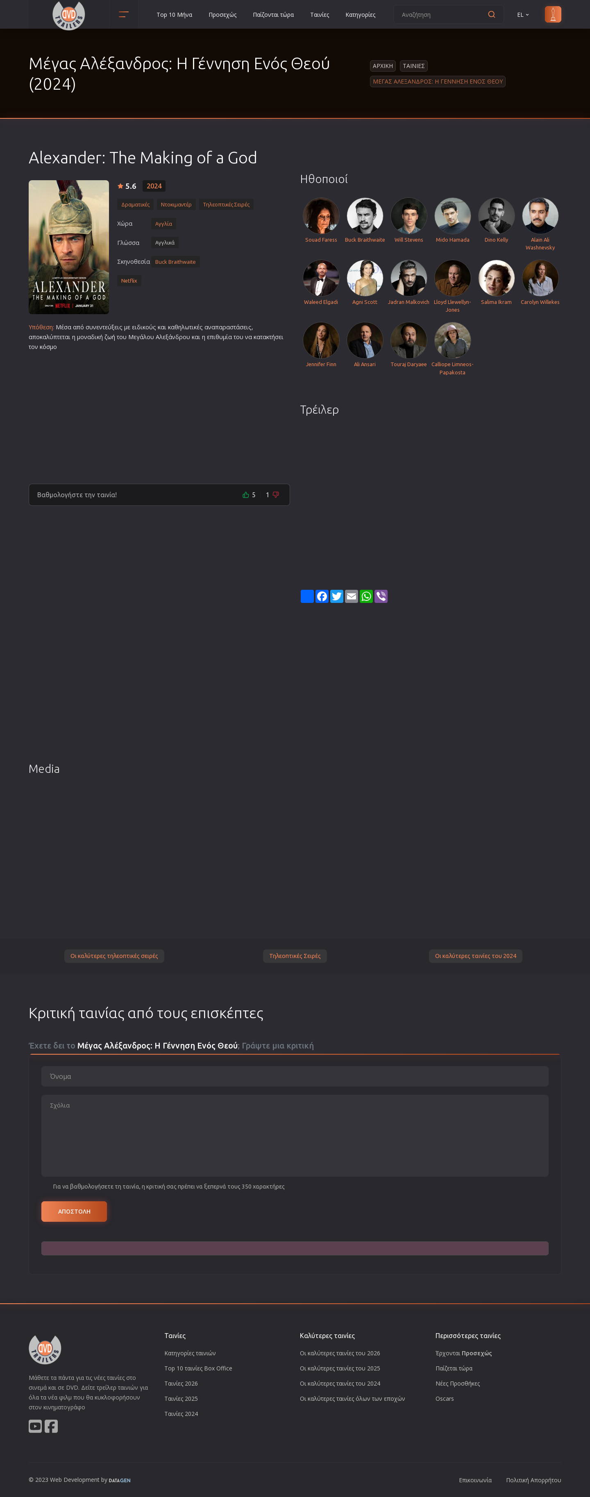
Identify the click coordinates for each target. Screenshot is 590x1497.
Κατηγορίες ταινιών (190, 1353)
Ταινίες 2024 (181, 1414)
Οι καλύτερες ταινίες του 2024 (475, 956)
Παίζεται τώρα (454, 1368)
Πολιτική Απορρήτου (533, 1480)
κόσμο (48, 347)
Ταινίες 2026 (181, 1383)
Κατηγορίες (360, 14)
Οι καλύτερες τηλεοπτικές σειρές (114, 956)
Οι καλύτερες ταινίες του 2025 (340, 1368)
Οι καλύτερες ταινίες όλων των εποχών (352, 1398)
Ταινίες (319, 14)
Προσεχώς (222, 14)
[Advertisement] (159, 414)
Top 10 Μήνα (174, 14)
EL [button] (523, 14)
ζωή (109, 337)
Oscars (445, 1398)
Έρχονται (464, 1353)
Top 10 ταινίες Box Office (198, 1368)
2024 (154, 185)
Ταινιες (414, 66)
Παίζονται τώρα (273, 14)
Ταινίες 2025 (181, 1398)
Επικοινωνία (475, 1480)
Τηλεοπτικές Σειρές (295, 956)
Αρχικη (383, 66)
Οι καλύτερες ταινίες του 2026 (340, 1353)
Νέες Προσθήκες (458, 1383)
